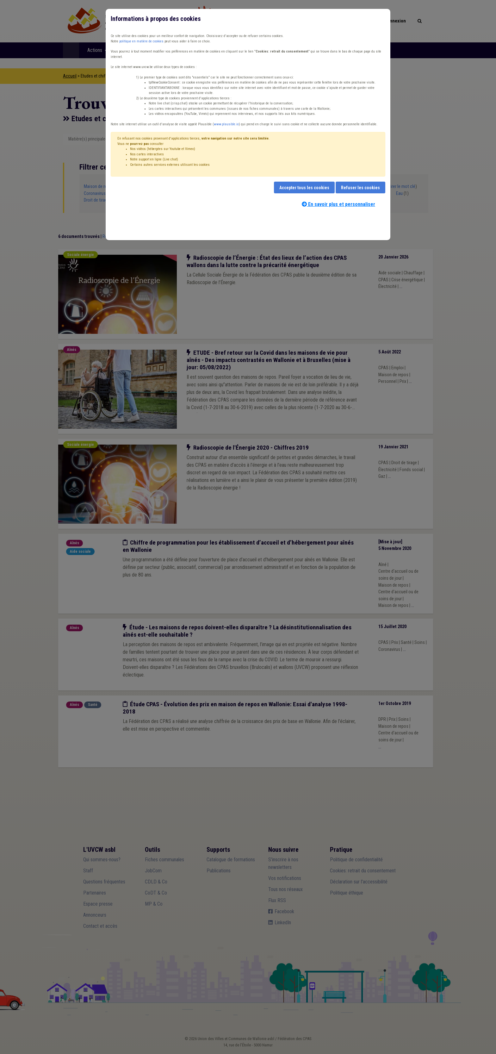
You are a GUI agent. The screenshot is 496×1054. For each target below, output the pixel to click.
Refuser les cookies (360, 187)
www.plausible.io (226, 124)
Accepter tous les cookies (304, 187)
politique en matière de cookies (141, 41)
